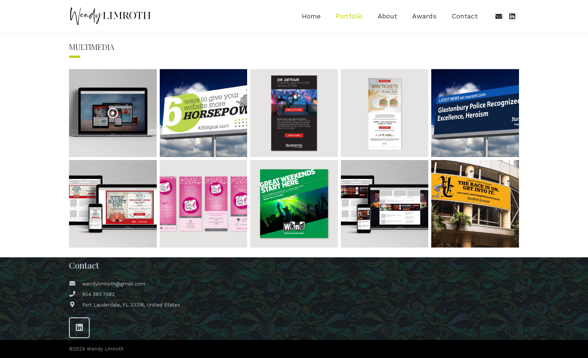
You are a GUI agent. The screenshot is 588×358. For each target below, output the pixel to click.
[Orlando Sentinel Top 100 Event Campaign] (113, 204)
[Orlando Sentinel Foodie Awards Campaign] (385, 204)
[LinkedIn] (512, 16)
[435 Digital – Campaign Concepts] (204, 113)
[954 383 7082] (75, 294)
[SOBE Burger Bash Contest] (385, 113)
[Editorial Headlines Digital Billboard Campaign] (475, 113)
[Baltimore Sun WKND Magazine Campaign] (294, 204)
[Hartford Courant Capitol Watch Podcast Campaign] (475, 204)
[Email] (499, 16)
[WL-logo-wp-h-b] (110, 16)
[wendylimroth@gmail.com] (75, 284)
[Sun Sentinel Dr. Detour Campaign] (294, 113)
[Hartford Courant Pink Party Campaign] (204, 204)
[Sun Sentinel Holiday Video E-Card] (113, 113)
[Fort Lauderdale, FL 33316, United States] (75, 305)
